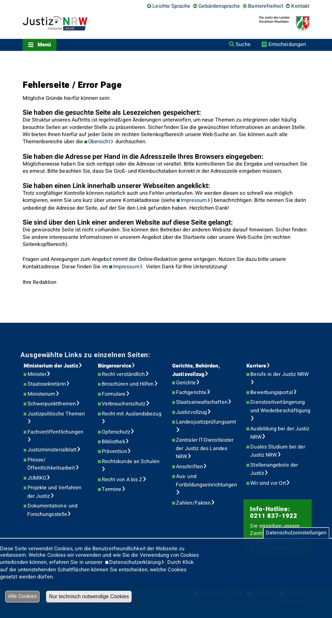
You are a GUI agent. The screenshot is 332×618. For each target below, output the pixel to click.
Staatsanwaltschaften (202, 402)
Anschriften (189, 467)
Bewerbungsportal (271, 392)
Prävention (114, 451)
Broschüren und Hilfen (128, 384)
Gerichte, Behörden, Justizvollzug (196, 370)
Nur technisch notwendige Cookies (89, 596)
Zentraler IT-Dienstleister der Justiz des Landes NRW (204, 448)
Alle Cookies (22, 596)
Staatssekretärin (47, 384)
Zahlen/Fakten (193, 503)
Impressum (194, 200)
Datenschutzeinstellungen (296, 533)
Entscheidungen (287, 44)
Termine (112, 489)
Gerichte (186, 383)
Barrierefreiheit (265, 6)
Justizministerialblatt (52, 450)
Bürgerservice (114, 366)
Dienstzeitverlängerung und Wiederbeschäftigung (280, 406)
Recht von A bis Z (122, 480)
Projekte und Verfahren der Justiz (54, 492)
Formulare (114, 394)
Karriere (256, 366)
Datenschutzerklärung (135, 562)
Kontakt (300, 6)
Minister (37, 374)
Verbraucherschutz (124, 404)
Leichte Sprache (171, 6)
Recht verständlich (123, 374)
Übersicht (99, 141)
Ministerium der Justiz (51, 366)
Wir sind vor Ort (268, 483)
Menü (44, 45)
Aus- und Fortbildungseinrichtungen (206, 480)
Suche (243, 44)
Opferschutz (116, 432)
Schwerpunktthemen (52, 404)
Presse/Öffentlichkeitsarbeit (51, 464)
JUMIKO (37, 478)
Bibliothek (113, 442)
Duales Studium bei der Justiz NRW (277, 451)
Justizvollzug (191, 412)
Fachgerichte (191, 392)
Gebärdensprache (219, 6)
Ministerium (41, 394)
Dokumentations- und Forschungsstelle (52, 510)
